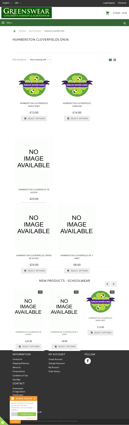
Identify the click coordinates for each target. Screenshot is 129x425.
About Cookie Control (12, 398)
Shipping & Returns (21, 363)
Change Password (56, 363)
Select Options (34, 118)
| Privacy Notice (52, 421)
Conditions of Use (20, 375)
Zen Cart (44, 421)
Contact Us (17, 359)
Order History (54, 371)
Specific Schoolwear (35, 31)
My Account (54, 367)
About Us (17, 367)
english (7, 3)
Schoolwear (22, 31)
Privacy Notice (19, 371)
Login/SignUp (109, 3)
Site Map (16, 380)
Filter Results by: (20, 60)
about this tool (31, 418)
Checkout (122, 3)
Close (35, 398)
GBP (18, 3)
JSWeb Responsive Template (67, 421)
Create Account (55, 359)
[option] (29, 320)
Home (14, 31)
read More (15, 422)
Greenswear (28, 421)
